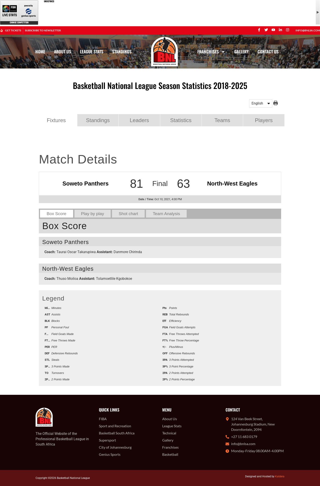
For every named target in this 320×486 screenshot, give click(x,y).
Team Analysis (166, 213)
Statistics (181, 120)
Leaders (139, 120)
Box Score (56, 213)
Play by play (92, 213)
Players (264, 120)
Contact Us (268, 51)
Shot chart (128, 213)
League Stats (91, 51)
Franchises (211, 51)
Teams (222, 120)
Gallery (241, 51)
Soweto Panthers (85, 183)
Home (40, 51)
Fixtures (56, 120)
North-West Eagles (232, 183)
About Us (62, 51)
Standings (122, 51)
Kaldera (279, 476)
